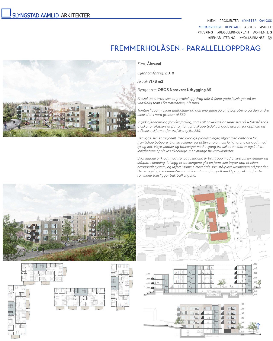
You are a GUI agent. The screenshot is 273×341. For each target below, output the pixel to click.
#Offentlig (262, 32)
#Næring (205, 32)
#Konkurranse (252, 38)
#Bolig (250, 27)
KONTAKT (232, 27)
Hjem (211, 21)
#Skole (266, 27)
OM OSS (265, 21)
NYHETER (249, 21)
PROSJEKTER (229, 21)
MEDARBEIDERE (210, 27)
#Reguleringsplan (233, 32)
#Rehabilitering (221, 38)
